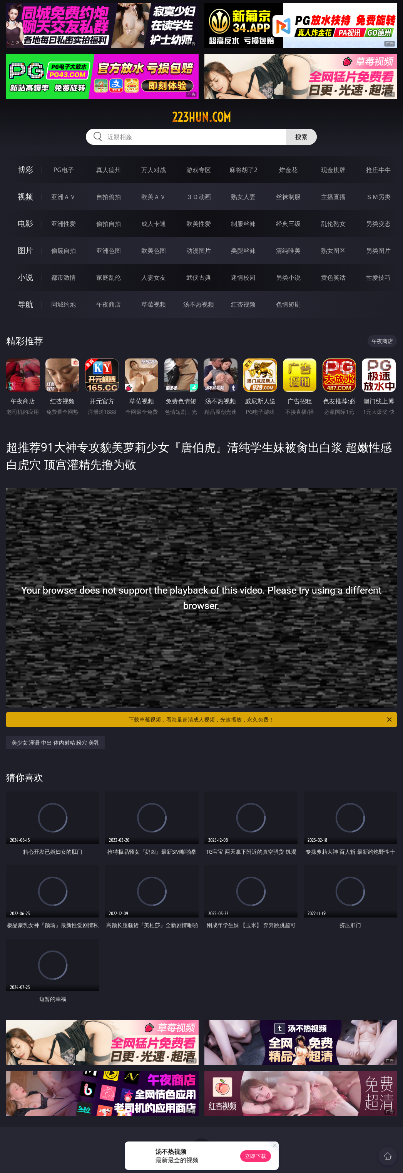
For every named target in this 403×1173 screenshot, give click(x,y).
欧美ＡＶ (153, 196)
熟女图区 (333, 250)
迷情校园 (243, 277)
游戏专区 (198, 170)
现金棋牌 (333, 170)
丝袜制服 (288, 196)
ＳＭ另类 (378, 196)
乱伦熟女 (333, 223)
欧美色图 (153, 250)
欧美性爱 (198, 223)
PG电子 (64, 170)
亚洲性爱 (63, 223)
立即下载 (255, 1156)
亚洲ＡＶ (63, 196)
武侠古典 (198, 277)
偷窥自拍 (63, 250)
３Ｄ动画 (198, 196)
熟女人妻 (243, 196)
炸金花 (288, 170)
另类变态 (378, 223)
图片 (25, 250)
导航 (25, 304)
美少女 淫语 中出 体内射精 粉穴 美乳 (55, 742)
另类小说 (288, 277)
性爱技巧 (378, 277)
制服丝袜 (243, 223)
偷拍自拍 (108, 223)
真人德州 (108, 170)
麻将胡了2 (243, 170)
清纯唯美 (288, 250)
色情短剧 (288, 304)
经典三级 (288, 223)
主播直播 (333, 196)
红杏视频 (243, 304)
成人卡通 (153, 223)
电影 (25, 223)
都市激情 (63, 277)
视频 (25, 196)
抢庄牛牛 (378, 170)
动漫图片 (198, 250)
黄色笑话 (333, 277)
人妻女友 (153, 277)
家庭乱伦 (108, 277)
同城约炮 (63, 304)
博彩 (25, 169)
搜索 (301, 137)
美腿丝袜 (243, 250)
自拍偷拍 (108, 196)
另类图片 (378, 250)
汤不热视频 (198, 304)
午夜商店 (108, 304)
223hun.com (201, 117)
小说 (25, 277)
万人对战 (153, 170)
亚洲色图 (108, 250)
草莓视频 (153, 304)
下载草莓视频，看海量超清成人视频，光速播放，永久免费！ (261, 719)
